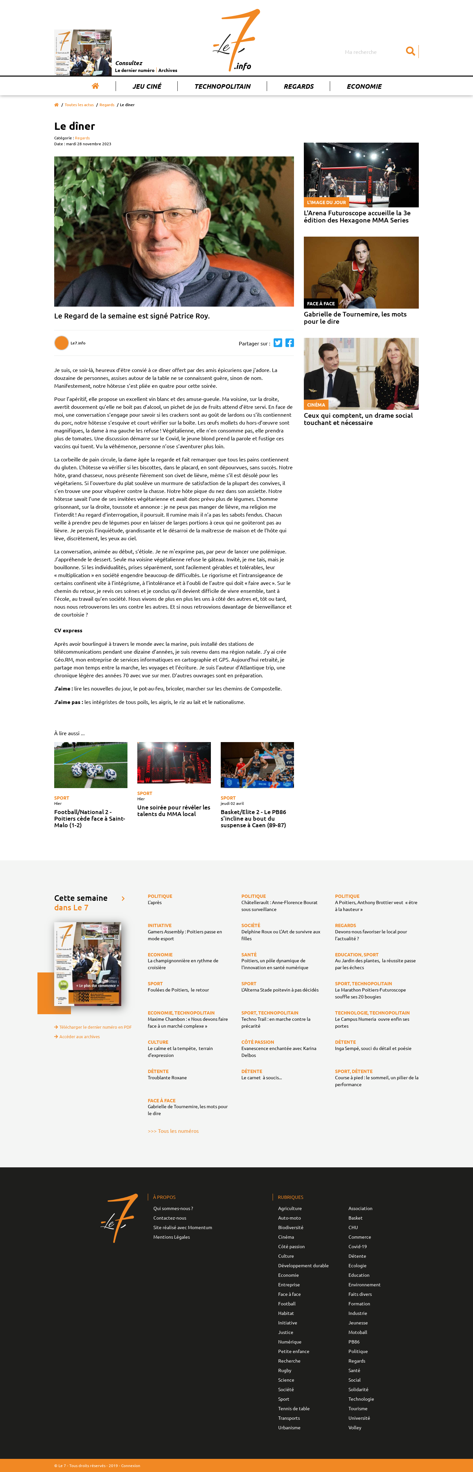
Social (355, 1380)
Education (359, 1275)
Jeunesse (358, 1322)
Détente (357, 1256)
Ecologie (358, 1265)
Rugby (284, 1370)
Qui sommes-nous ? (173, 1208)
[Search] (381, 51)
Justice (285, 1332)
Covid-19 (358, 1246)
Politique (358, 1351)
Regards (298, 86)
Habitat (286, 1313)
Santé (354, 1370)
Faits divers (360, 1294)
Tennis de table (294, 1408)
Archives (167, 70)
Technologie (361, 1399)
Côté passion (291, 1246)
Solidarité (359, 1389)
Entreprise (289, 1284)
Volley (355, 1427)
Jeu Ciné (146, 86)
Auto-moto (289, 1218)
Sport (61, 798)
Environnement (365, 1284)
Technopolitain (222, 86)
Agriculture (290, 1208)
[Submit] (410, 51)
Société (286, 1389)
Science (286, 1380)
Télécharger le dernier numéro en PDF (93, 1026)
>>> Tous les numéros (173, 1130)
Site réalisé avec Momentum (182, 1227)
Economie (364, 86)
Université (359, 1418)
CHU (353, 1227)
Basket (356, 1218)
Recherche (289, 1361)
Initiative (287, 1322)
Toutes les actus (79, 104)
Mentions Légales (171, 1237)
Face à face (289, 1294)
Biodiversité (291, 1227)
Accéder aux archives (77, 1036)
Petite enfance (293, 1351)
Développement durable (303, 1265)
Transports (289, 1418)
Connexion (130, 1465)
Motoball (358, 1332)
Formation (359, 1303)
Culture (286, 1256)
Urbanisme (289, 1427)
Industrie (358, 1313)
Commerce (360, 1237)
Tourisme (358, 1408)
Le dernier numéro (135, 70)
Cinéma (286, 1237)
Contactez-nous (169, 1218)
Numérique (290, 1341)
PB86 (354, 1341)
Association (360, 1208)
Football (287, 1303)
